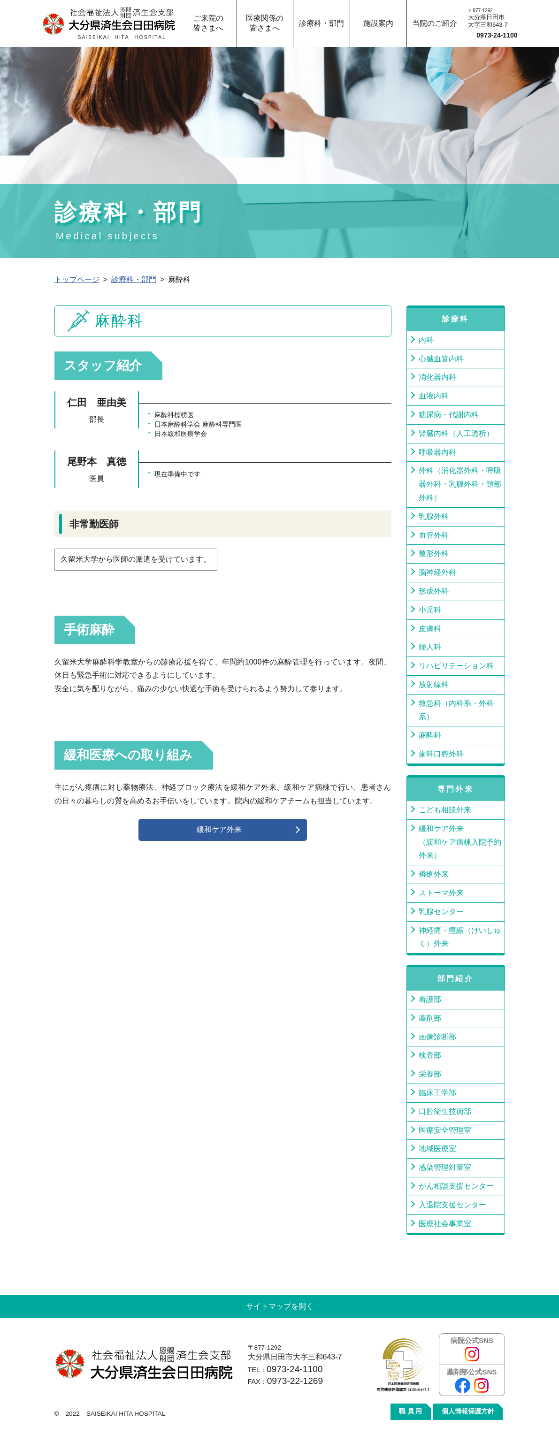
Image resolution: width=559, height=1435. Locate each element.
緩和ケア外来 (219, 829)
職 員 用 (410, 1411)
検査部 (430, 1055)
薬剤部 (430, 1018)
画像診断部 (437, 1037)
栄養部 (430, 1074)
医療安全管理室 (445, 1130)
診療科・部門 (133, 279)
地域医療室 (437, 1149)
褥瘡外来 (434, 874)
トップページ (77, 279)
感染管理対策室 (445, 1167)
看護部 (430, 999)
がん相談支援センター (456, 1186)
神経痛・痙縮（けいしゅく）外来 (460, 937)
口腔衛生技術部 (445, 1111)
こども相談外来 (445, 810)
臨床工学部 (437, 1093)
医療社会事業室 (445, 1224)
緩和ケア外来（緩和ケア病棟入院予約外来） (460, 842)
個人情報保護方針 (468, 1411)
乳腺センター (441, 912)
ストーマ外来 (441, 893)
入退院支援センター (452, 1205)
